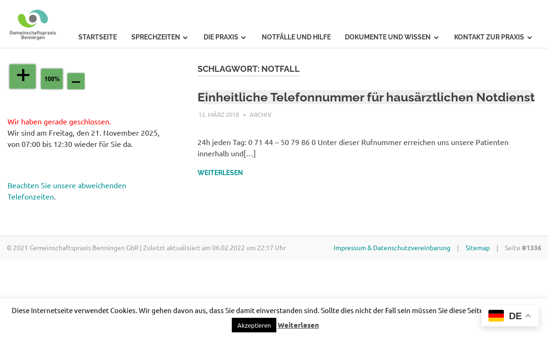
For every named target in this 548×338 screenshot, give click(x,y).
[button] (254, 325)
